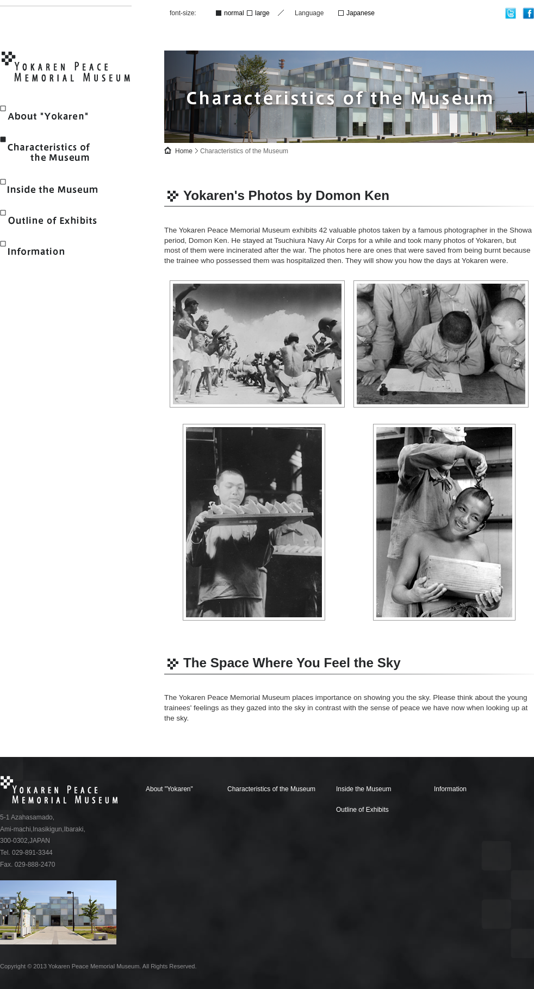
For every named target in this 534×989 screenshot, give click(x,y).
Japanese (360, 13)
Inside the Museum (53, 189)
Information (53, 251)
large (262, 13)
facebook (528, 13)
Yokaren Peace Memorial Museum (67, 68)
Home (184, 151)
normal (234, 13)
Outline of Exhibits (53, 220)
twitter (511, 13)
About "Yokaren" (53, 116)
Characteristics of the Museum (53, 153)
